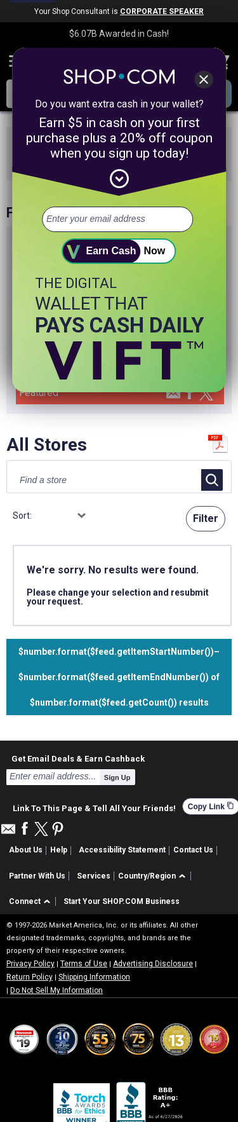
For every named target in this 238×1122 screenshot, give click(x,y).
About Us (26, 849)
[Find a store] (92, 480)
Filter (205, 518)
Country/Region (147, 876)
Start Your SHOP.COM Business (121, 901)
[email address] (117, 219)
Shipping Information (94, 977)
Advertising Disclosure (153, 963)
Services (93, 876)
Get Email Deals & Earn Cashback (78, 758)
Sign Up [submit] (117, 777)
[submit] (119, 251)
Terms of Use (83, 963)
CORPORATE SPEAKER (162, 11)
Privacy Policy (30, 963)
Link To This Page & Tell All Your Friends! (94, 806)
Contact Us (193, 849)
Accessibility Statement (122, 849)
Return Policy (29, 977)
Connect (25, 901)
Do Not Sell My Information (56, 990)
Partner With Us (37, 876)
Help (58, 849)
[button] (154, 876)
